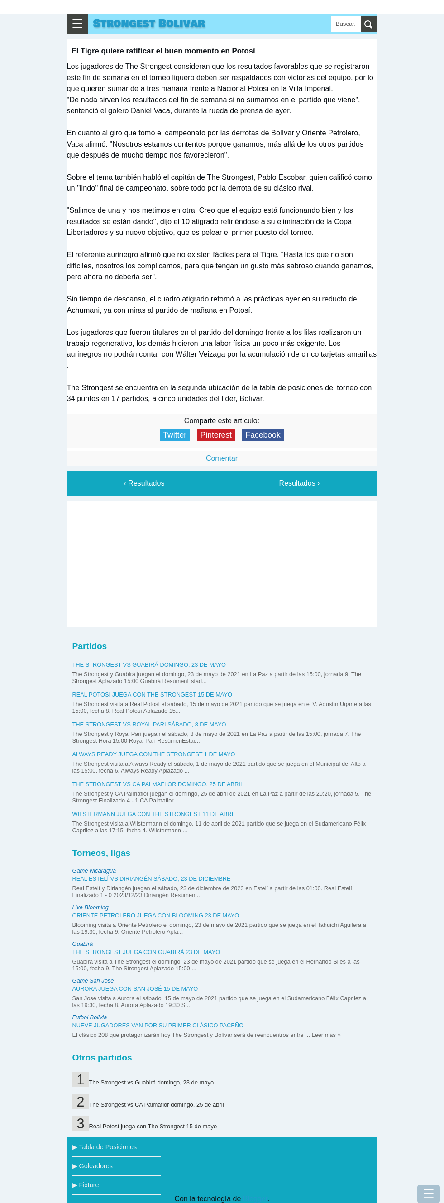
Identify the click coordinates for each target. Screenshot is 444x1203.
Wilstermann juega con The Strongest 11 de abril (154, 814)
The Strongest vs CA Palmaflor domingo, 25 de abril (158, 784)
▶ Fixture (85, 1185)
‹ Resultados (144, 483)
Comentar (222, 458)
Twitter (174, 434)
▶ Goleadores (92, 1166)
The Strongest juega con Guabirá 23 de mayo (146, 952)
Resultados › (299, 483)
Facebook (262, 434)
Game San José (93, 980)
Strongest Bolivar (149, 24)
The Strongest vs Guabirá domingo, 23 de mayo (149, 664)
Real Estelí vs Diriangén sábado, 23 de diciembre (151, 878)
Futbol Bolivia (89, 1017)
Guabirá (82, 943)
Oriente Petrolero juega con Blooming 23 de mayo (155, 915)
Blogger (255, 1199)
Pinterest (216, 434)
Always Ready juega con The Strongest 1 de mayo (153, 754)
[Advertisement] (222, 562)
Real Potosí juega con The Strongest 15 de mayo (152, 694)
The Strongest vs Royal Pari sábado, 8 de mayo (149, 724)
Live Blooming (90, 907)
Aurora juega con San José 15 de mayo (135, 988)
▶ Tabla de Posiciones (104, 1146)
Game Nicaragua (94, 870)
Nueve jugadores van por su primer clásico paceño (158, 1025)
